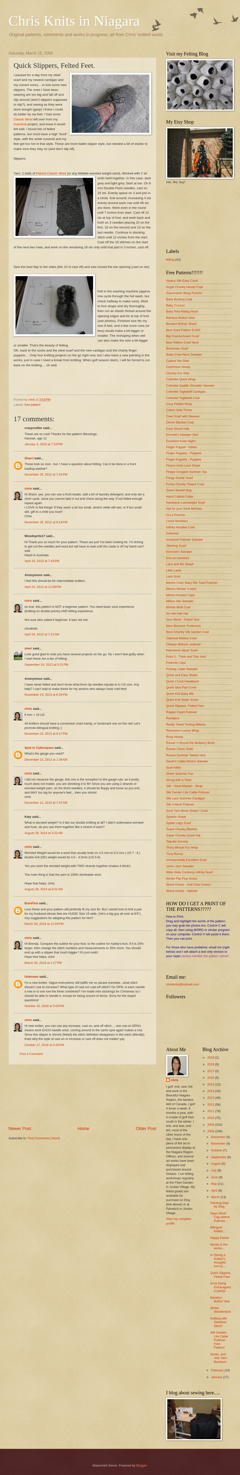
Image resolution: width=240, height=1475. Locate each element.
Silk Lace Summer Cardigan (185, 798)
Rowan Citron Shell (179, 749)
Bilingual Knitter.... (218, 1229)
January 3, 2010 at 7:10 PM (43, 444)
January (217, 1377)
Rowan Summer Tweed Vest (185, 755)
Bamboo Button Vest (180, 318)
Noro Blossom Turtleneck (183, 626)
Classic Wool (23, 119)
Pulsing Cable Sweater (182, 669)
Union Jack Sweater (180, 866)
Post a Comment (31, 1054)
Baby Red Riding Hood (182, 311)
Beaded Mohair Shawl (181, 324)
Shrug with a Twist (178, 780)
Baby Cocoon (175, 305)
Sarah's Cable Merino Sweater (187, 761)
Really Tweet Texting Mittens (186, 724)
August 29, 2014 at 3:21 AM (43, 833)
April (214, 1190)
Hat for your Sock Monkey (184, 508)
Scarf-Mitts (173, 767)
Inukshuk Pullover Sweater (184, 539)
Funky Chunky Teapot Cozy (185, 484)
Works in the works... (218, 1246)
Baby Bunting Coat (179, 299)
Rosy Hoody (174, 737)
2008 (211, 1131)
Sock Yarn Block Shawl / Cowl (187, 810)
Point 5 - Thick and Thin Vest (186, 656)
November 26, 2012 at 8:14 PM (45, 522)
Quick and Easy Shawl (181, 675)
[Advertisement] (82, 1095)
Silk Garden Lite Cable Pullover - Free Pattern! (219, 1340)
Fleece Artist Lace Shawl (183, 465)
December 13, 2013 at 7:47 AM (45, 802)
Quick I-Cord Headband (182, 681)
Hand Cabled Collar (179, 496)
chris (28, 488)
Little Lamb (173, 570)
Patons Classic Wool (51, 173)
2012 (211, 1104)
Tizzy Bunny (174, 854)
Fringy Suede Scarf (179, 478)
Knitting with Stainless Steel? (218, 1322)
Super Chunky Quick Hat (183, 835)
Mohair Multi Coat (178, 607)
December (218, 1137)
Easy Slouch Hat (177, 428)
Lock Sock (173, 576)
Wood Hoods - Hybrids (181, 891)
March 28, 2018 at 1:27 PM (43, 963)
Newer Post (19, 1128)
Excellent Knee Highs (181, 441)
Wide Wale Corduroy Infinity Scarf (189, 872)
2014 (211, 1091)
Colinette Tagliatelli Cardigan (186, 391)
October (217, 1150)
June (215, 1177)
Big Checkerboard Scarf (182, 336)
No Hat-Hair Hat (177, 613)
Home (83, 1128)
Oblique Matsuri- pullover (183, 644)
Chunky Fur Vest (177, 373)
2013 (211, 1098)
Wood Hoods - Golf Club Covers (188, 884)
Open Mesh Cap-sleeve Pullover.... (220, 1217)
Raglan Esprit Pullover (181, 712)
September (219, 1157)
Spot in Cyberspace (39, 747)
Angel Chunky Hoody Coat (184, 287)
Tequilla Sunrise (177, 841)
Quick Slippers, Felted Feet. (220, 1274)
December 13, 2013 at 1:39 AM (45, 759)
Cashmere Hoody (178, 367)
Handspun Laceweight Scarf (185, 502)
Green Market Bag (179, 490)
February (217, 1370)
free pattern (32, 404)
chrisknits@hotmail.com (182, 984)
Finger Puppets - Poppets (183, 453)
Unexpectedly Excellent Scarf (186, 860)
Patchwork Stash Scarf (182, 650)
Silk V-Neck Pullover (180, 804)
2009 (211, 1124)
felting (170, 259)
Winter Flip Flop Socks (181, 878)
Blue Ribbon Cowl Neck (182, 342)
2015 (211, 1084)
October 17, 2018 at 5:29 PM (44, 1045)
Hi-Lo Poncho (175, 515)
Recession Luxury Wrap (182, 730)
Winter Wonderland (220, 1309)
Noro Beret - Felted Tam (182, 619)
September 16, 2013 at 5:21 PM (46, 664)
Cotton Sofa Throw (179, 410)
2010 (211, 1118)
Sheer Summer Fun (179, 773)
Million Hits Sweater (179, 601)
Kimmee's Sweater (179, 552)
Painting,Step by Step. (219, 1204)
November (218, 1143)
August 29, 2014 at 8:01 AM (43, 889)
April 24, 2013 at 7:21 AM (41, 634)
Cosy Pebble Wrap (179, 404)
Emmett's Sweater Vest (182, 435)
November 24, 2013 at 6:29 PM (45, 694)
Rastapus (172, 718)
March (215, 1197)
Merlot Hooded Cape (180, 595)
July (214, 1170)
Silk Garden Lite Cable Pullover (187, 792)
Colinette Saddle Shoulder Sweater (190, 385)
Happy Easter (219, 1238)
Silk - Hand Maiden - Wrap (184, 786)
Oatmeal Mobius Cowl (181, 638)
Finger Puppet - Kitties (181, 447)
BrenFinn (31, 903)
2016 (211, 1077)
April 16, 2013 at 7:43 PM (41, 561)
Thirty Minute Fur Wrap (182, 847)
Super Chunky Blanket (181, 829)
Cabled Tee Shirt (177, 361)
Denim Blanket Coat (180, 422)
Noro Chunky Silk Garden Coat (187, 632)
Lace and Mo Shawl (179, 564)
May (214, 1184)
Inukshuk (20, 124)
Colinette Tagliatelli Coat (183, 398)
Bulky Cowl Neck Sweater (184, 354)
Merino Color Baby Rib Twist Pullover (191, 583)
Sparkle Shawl (176, 817)
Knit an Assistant (177, 558)
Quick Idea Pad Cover (181, 687)
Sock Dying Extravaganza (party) (220, 1287)
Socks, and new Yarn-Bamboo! (219, 1358)
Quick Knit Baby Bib (180, 693)
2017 (211, 1071)
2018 (211, 1064)
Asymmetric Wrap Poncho (184, 293)
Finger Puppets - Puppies (183, 459)
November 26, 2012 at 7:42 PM (45, 474)
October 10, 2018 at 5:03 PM (44, 1006)
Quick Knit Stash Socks (182, 700)
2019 (211, 1057)
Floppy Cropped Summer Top (186, 472)
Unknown (31, 976)
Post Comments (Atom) (44, 1138)
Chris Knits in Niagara (74, 21)
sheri (28, 648)
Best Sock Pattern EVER (183, 330)
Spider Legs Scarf (178, 823)
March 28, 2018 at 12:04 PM (44, 924)
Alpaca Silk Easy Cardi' (182, 280)
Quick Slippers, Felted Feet (185, 706)
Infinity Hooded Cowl (180, 527)
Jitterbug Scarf (176, 545)
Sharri (28, 458)
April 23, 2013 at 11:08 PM (42, 587)
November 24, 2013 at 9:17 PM (45, 733)
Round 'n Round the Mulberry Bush (190, 743)
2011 (211, 1111)
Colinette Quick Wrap (180, 379)
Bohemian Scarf (177, 348)
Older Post (146, 1128)
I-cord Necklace (177, 521)
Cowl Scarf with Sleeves (183, 416)
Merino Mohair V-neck (181, 589)
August (216, 1163)
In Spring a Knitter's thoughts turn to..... (218, 1260)
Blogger (141, 1465)
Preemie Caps (176, 662)
